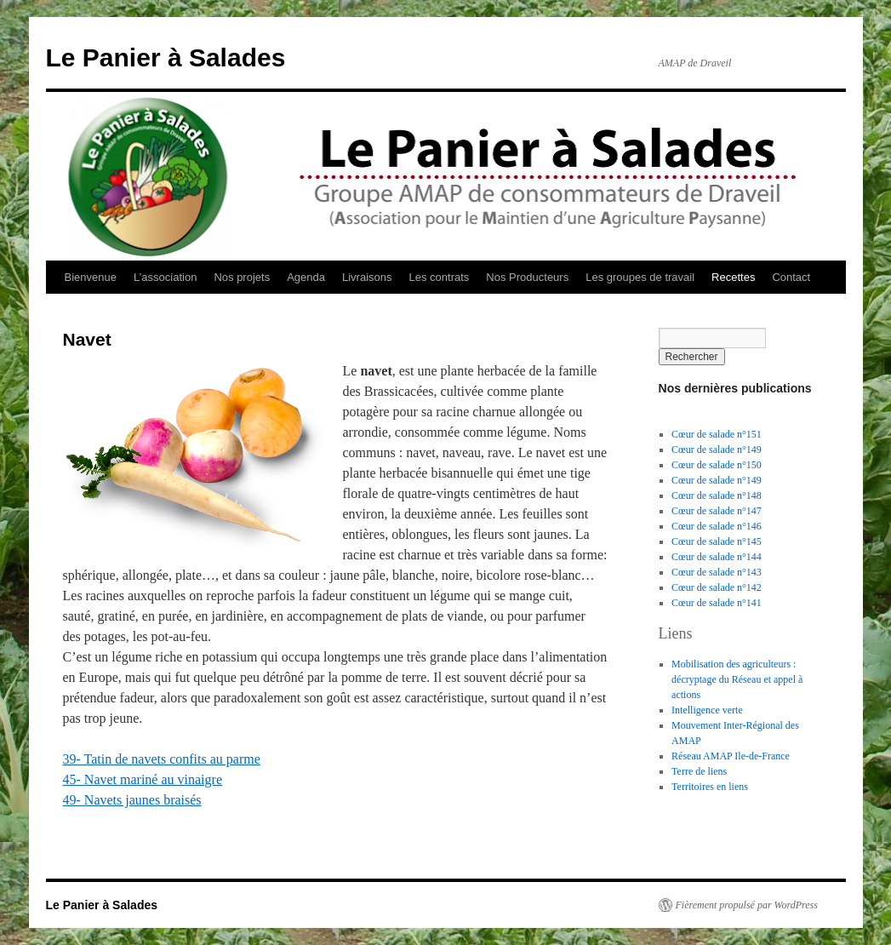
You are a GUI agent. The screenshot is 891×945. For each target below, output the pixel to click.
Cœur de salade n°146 (716, 526)
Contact (791, 277)
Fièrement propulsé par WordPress (747, 905)
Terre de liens (699, 771)
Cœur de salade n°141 (716, 603)
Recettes (733, 277)
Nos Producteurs (527, 277)
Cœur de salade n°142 (716, 587)
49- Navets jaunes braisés (132, 800)
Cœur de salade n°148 (716, 495)
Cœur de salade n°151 (716, 434)
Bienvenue (91, 277)
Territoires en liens (709, 787)
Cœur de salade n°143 (716, 572)
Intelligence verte (707, 710)
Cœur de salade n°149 (716, 449)
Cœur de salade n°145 (716, 541)
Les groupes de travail (639, 277)
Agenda (306, 277)
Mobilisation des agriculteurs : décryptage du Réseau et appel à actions (736, 679)
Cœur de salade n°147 (716, 511)
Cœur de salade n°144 (716, 557)
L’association (165, 277)
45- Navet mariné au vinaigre (142, 779)
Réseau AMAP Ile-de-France (730, 756)
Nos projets (242, 277)
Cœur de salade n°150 (716, 465)
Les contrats (439, 277)
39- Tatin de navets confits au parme (161, 759)
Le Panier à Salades (166, 57)
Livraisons (367, 277)
